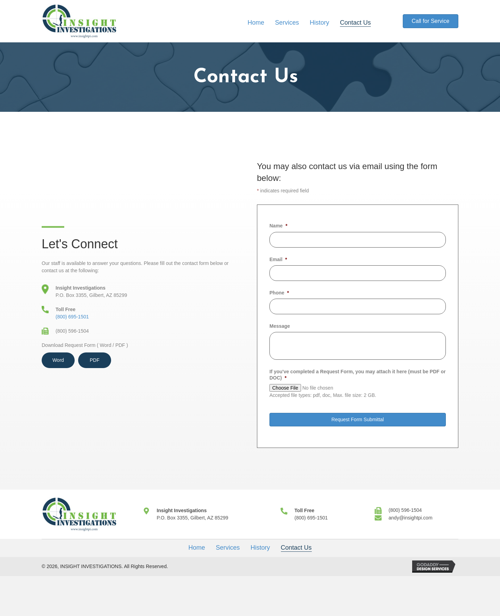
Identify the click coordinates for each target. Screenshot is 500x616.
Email (278, 259)
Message (279, 326)
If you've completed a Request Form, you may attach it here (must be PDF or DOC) (357, 375)
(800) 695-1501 (72, 316)
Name (278, 225)
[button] (430, 21)
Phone (279, 292)
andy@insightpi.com (410, 518)
